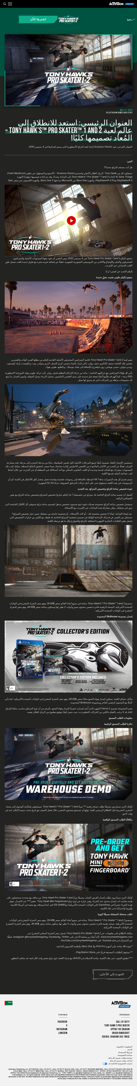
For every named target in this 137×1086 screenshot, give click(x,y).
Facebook (63, 1021)
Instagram (61, 1029)
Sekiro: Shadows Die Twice (116, 1036)
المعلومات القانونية (124, 1047)
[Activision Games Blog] (122, 4)
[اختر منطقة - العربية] (8, 1003)
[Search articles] (4, 3)
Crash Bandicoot (121, 1033)
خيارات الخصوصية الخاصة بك (120, 1063)
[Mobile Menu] (10, 4)
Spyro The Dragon (120, 1029)
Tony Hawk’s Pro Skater (117, 1025)
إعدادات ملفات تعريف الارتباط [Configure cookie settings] (121, 1061)
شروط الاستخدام (125, 1052)
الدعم (130, 1049)
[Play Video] (68, 220)
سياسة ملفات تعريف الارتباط (120, 1058)
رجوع (131, 19)
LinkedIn (63, 1033)
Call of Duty (123, 1021)
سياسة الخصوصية (125, 1055)
